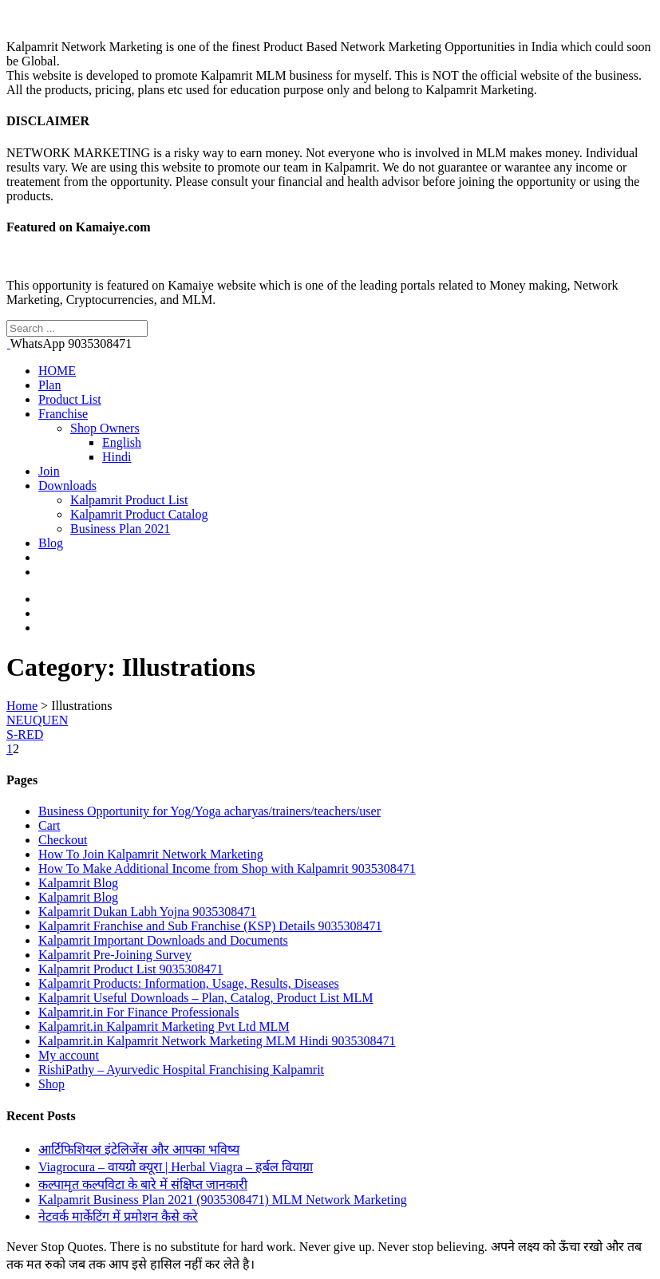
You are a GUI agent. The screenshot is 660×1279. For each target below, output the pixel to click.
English (121, 442)
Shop (51, 1084)
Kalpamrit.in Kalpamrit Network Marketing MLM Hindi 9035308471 (216, 1041)
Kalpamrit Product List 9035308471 (130, 969)
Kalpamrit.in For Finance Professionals (138, 1012)
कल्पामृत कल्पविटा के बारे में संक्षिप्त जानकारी (142, 1184)
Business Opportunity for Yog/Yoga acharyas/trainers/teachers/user (209, 811)
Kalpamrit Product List (129, 500)
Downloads (67, 485)
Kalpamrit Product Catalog (138, 514)
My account (68, 1055)
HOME (57, 370)
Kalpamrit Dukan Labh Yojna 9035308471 (147, 911)
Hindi (116, 457)
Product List (69, 399)
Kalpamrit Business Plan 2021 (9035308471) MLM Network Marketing (222, 1199)
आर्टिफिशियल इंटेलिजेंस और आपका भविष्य (138, 1149)
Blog (50, 543)
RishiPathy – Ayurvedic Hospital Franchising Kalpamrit (181, 1069)
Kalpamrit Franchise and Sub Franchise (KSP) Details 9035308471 (210, 926)
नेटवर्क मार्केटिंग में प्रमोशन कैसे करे (118, 1216)
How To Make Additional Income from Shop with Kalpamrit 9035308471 (227, 868)
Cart (49, 825)
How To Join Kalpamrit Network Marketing (150, 854)
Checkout (62, 840)
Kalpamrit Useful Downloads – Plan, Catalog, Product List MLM (205, 998)
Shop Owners (105, 428)
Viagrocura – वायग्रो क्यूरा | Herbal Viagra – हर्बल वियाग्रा (175, 1167)
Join (49, 471)
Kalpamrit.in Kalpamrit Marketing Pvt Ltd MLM (164, 1026)
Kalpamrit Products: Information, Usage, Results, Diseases (188, 983)
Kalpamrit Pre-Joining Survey (115, 954)
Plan (49, 385)
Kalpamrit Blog (78, 883)
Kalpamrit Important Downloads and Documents (163, 940)
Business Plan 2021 (120, 528)
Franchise (63, 413)
